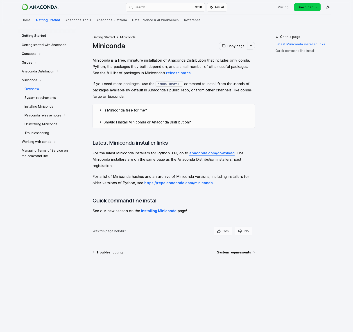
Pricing (283, 7)
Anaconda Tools (78, 22)
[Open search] (165, 7)
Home (26, 22)
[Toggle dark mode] (327, 7)
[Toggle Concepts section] (47, 53)
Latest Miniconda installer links (300, 44)
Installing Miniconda (158, 211)
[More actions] (251, 46)
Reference (192, 22)
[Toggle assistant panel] (217, 7)
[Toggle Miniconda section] (47, 80)
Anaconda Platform (112, 22)
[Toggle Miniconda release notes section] (47, 115)
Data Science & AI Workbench (155, 22)
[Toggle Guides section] (47, 62)
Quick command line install (295, 51)
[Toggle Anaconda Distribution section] (47, 71)
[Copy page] (233, 46)
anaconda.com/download (212, 153)
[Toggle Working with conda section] (47, 141)
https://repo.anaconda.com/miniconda (178, 183)
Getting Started (48, 22)
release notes (178, 73)
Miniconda (128, 37)
